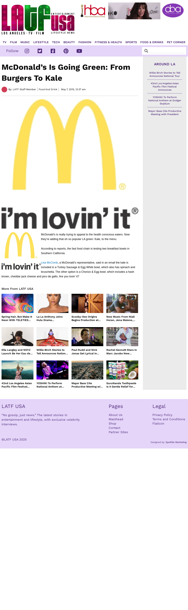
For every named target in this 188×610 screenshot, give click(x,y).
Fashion (84, 42)
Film (13, 42)
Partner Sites (118, 432)
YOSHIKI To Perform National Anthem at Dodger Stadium (49, 385)
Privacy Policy (162, 415)
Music (25, 42)
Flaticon (158, 423)
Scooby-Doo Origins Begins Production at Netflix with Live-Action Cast (87, 318)
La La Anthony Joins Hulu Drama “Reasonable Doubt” (50, 318)
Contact (114, 428)
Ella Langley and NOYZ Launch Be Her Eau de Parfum (16, 351)
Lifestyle (41, 42)
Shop (112, 423)
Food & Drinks (151, 42)
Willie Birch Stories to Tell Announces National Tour (52, 351)
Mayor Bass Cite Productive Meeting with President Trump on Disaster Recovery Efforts (87, 385)
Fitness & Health (108, 42)
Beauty (69, 42)
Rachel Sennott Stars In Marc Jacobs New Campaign (121, 351)
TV (4, 42)
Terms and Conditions (168, 419)
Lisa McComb (49, 262)
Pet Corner (176, 42)
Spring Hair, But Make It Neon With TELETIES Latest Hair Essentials (17, 318)
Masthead (116, 419)
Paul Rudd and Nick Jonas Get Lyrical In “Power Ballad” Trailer (86, 351)
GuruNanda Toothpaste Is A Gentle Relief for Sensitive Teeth (121, 385)
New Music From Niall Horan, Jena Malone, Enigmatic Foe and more (122, 318)
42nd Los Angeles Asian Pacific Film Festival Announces (17, 385)
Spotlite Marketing (176, 442)
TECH (56, 42)
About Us (115, 415)
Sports (131, 42)
